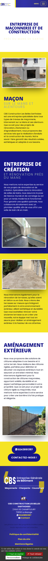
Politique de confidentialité (24, 534)
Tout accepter (15, 554)
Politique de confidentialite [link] (33, 558)
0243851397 (24, 449)
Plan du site (24, 539)
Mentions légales (24, 544)
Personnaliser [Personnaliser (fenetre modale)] (13, 557)
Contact (25, 517)
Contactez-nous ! (24, 457)
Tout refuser (34, 554)
